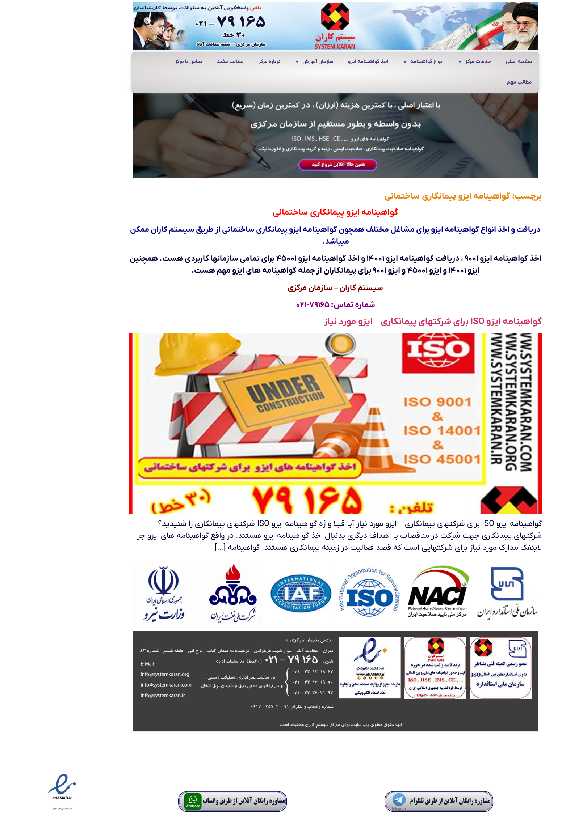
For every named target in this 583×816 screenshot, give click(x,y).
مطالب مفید (186, 61)
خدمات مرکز (431, 62)
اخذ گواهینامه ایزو (324, 61)
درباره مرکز (226, 61)
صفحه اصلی (475, 61)
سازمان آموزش (270, 62)
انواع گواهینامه (380, 62)
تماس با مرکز (144, 61)
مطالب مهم (475, 82)
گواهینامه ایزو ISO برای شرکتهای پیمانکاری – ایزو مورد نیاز (389, 322)
